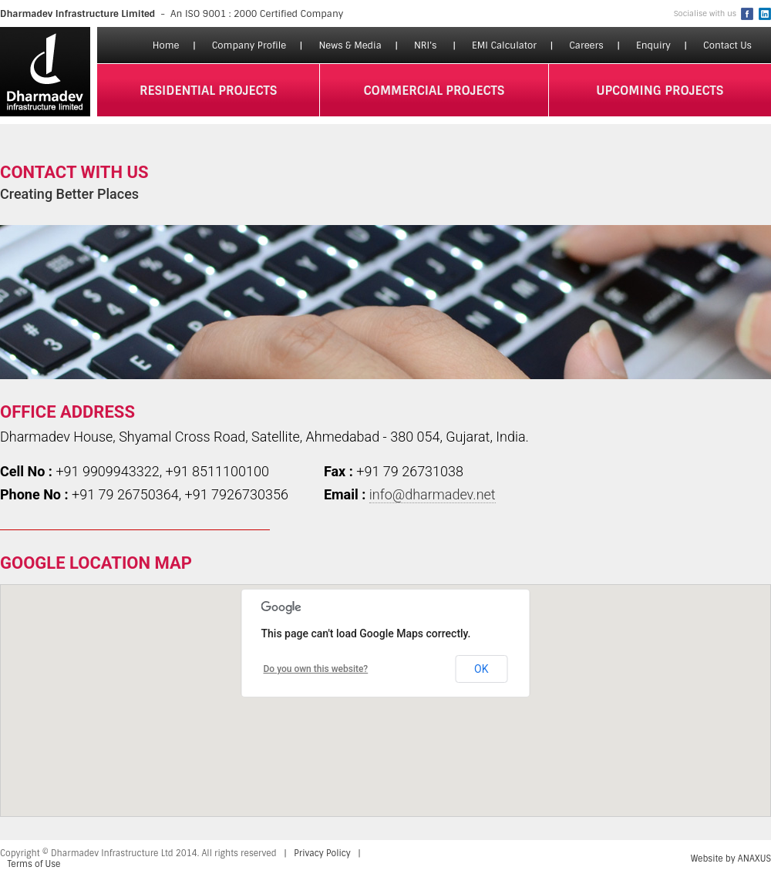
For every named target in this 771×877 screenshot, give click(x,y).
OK (481, 669)
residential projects (209, 90)
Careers (586, 45)
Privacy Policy (322, 853)
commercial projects (434, 90)
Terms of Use (34, 864)
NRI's (425, 45)
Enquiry (653, 45)
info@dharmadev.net (432, 494)
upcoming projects (659, 90)
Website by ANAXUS (731, 858)
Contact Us (727, 45)
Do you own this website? (316, 669)
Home (166, 45)
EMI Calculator (504, 45)
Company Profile (249, 45)
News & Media (349, 45)
